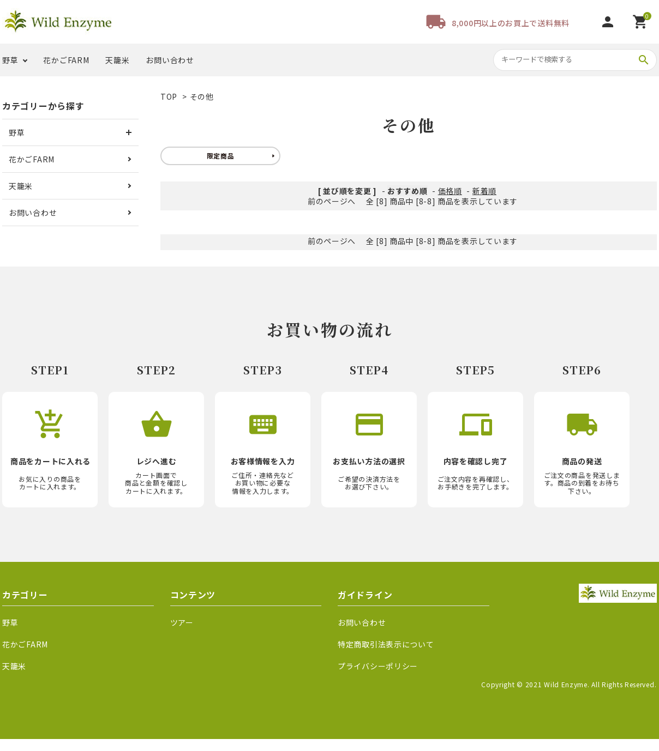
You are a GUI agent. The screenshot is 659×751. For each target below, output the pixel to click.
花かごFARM (66, 59)
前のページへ (332, 201)
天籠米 (117, 59)
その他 (202, 96)
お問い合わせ (170, 59)
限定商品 (221, 155)
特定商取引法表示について (386, 644)
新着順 (484, 190)
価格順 (450, 190)
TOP (168, 96)
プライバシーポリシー (378, 666)
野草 (10, 59)
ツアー (182, 622)
